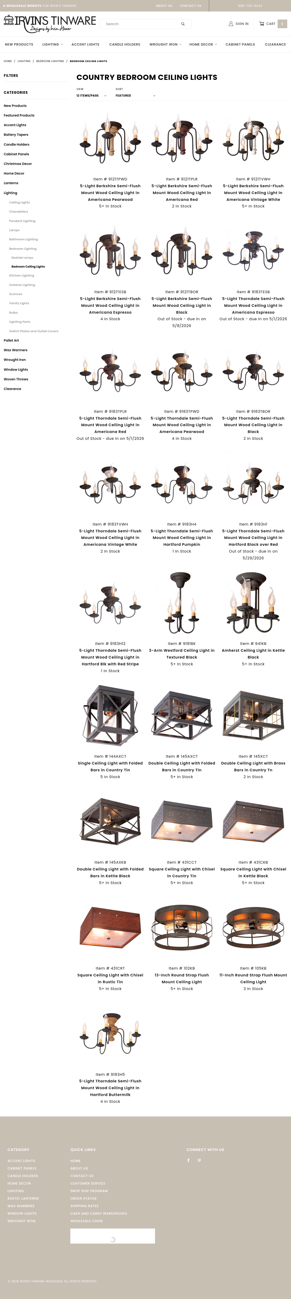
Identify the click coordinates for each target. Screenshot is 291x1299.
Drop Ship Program (89, 1191)
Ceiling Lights (19, 202)
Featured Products (19, 115)
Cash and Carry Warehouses (98, 1213)
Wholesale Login (86, 1221)
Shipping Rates (84, 1206)
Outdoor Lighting (22, 285)
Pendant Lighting (22, 221)
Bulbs (13, 312)
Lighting (52, 44)
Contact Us (191, 6)
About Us (164, 6)
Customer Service (87, 1183)
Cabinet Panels (240, 44)
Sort (119, 89)
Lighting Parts (19, 322)
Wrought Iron (165, 44)
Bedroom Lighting (23, 248)
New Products (19, 44)
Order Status (83, 1198)
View (80, 89)
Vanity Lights (19, 303)
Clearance (275, 44)
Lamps (14, 230)
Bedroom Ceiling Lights (28, 267)
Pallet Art (11, 340)
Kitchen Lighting (21, 275)
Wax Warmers (16, 350)
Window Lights (16, 369)
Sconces (15, 294)
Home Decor (203, 44)
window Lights (22, 1213)
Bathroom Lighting (23, 239)
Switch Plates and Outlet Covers (34, 331)
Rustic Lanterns (23, 1198)
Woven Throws (16, 379)
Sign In (239, 23)
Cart (273, 24)
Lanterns (11, 183)
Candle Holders (124, 44)
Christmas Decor (18, 163)
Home (75, 1161)
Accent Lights (86, 44)
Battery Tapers (16, 134)
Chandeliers (18, 211)
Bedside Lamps (22, 258)
